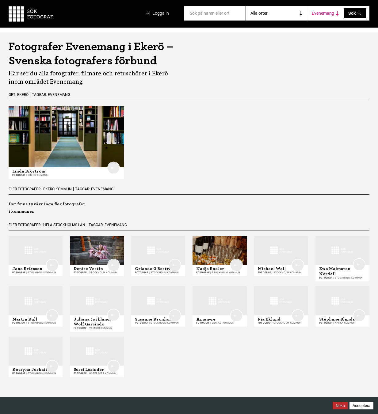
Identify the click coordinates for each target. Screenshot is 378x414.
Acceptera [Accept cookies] (361, 405)
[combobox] (190, 13)
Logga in (157, 13)
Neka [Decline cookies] (340, 405)
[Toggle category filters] (325, 13)
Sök (355, 13)
